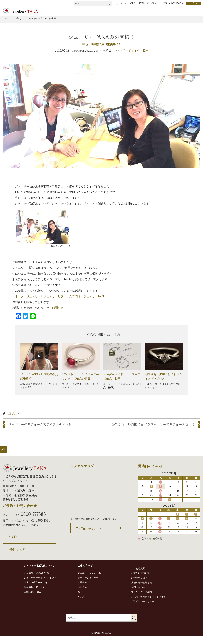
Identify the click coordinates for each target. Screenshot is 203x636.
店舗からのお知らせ (141, 582)
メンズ (81, 596)
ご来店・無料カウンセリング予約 (148, 596)
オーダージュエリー (88, 577)
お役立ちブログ (139, 578)
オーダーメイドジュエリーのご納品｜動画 (121, 376)
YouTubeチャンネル (89, 528)
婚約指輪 (82, 587)
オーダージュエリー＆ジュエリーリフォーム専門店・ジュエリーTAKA (60, 296)
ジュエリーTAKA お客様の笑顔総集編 (39, 376)
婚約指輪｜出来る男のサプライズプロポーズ (163, 376)
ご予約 (193, 3)
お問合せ (57, 308)
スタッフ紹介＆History (35, 582)
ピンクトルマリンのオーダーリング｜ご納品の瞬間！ (80, 376)
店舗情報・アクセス (34, 587)
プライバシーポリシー (142, 601)
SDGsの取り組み (32, 591)
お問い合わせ (16, 549)
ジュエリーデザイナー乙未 (131, 50)
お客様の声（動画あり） (106, 44)
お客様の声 (12, 413)
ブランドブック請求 (141, 592)
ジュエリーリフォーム (89, 573)
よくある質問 (138, 568)
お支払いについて (140, 573)
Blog (85, 44)
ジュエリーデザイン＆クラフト (40, 577)
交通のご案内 (109, 519)
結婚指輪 (82, 582)
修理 (80, 591)
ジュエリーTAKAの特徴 (36, 573)
